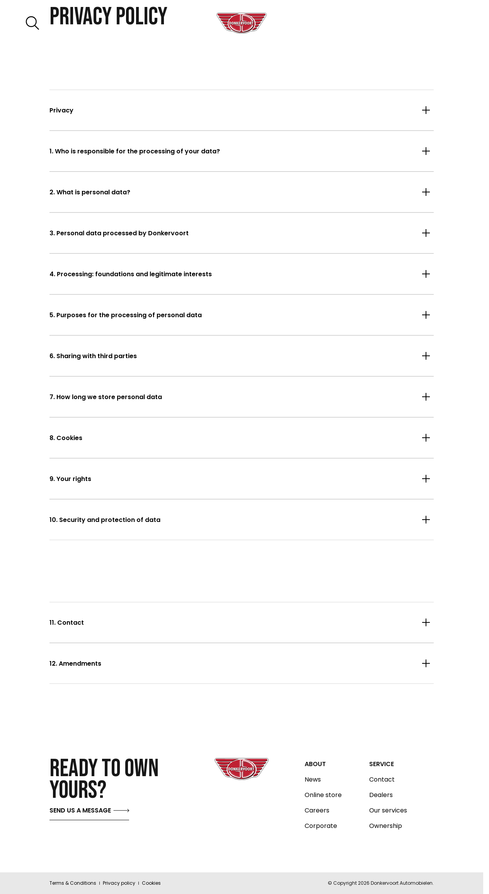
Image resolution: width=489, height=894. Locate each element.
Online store (323, 795)
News (313, 780)
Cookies (151, 883)
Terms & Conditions (72, 883)
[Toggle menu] (446, 23)
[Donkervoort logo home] (241, 23)
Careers (317, 810)
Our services (388, 810)
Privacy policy (119, 883)
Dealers (381, 795)
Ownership (385, 826)
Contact (382, 780)
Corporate (321, 826)
